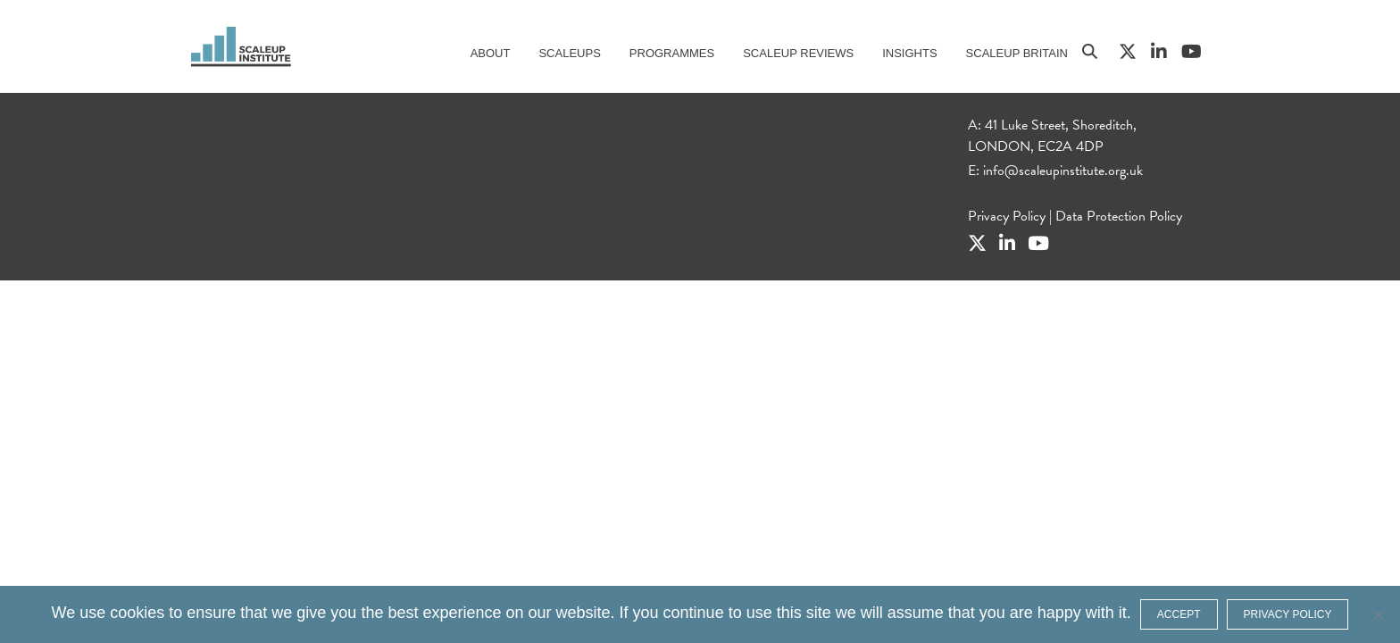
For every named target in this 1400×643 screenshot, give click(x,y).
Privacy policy (1288, 614)
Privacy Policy (1007, 216)
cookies (137, 613)
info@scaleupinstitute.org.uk (1063, 170)
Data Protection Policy (1118, 216)
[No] (1378, 614)
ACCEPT (1179, 614)
